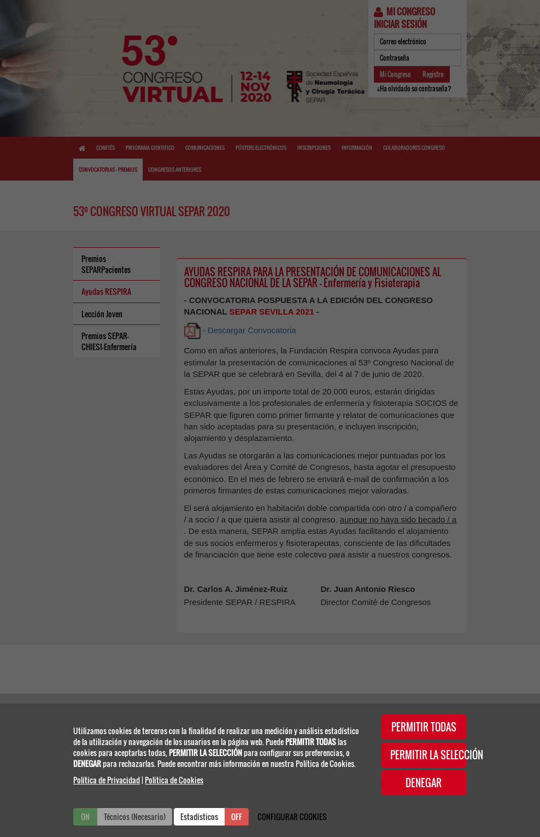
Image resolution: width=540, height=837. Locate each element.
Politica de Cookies (174, 780)
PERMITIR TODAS (423, 727)
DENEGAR (424, 783)
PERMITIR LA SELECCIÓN (428, 755)
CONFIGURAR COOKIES (292, 816)
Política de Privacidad (106, 780)
